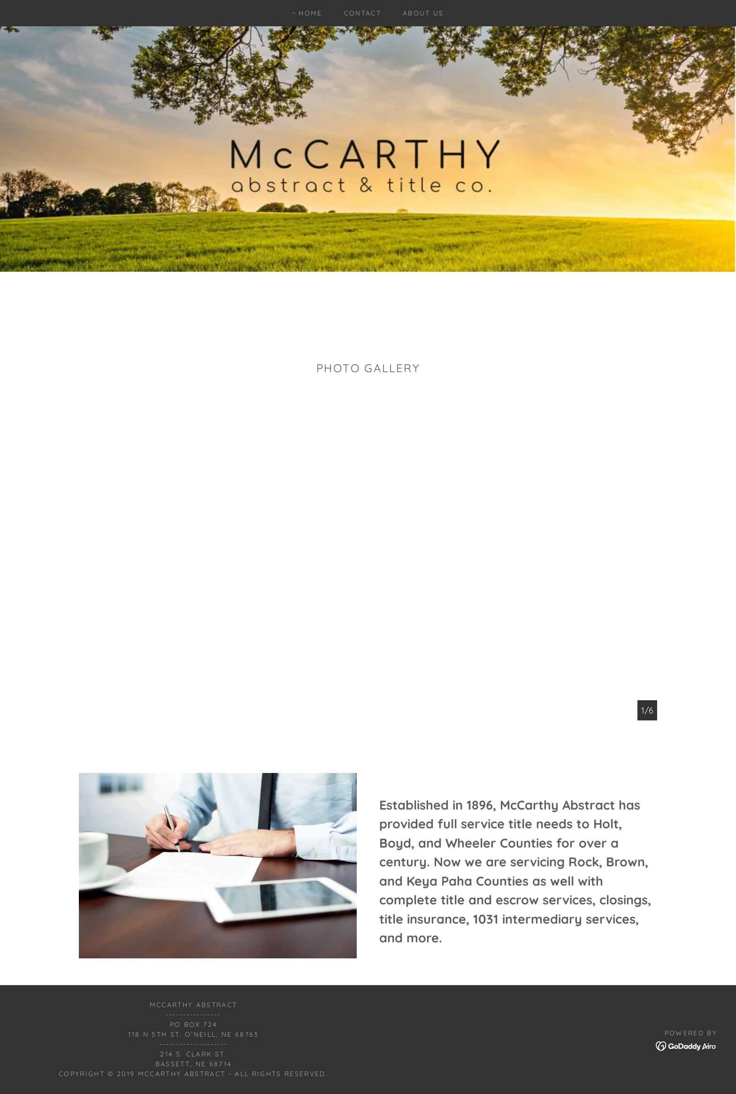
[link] (686, 1045)
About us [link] (423, 13)
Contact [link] (362, 13)
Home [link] (310, 13)
